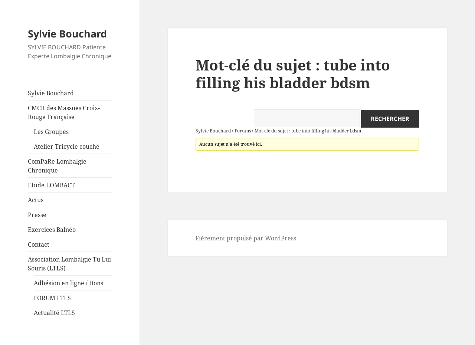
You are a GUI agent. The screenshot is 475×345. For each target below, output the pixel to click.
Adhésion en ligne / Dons (68, 283)
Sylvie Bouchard (67, 33)
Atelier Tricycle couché (66, 146)
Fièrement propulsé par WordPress (246, 238)
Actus (35, 200)
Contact (38, 244)
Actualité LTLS (54, 313)
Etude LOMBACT (51, 185)
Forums (243, 131)
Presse (37, 215)
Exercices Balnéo (52, 230)
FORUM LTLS (52, 298)
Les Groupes (51, 132)
